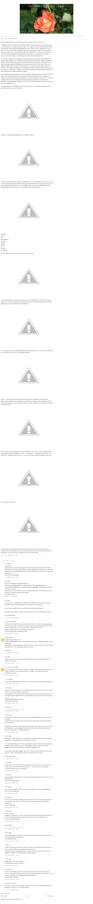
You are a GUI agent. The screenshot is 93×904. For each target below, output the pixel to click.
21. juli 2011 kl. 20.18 (12, 855)
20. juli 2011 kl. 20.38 (12, 821)
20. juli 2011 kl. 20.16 (12, 703)
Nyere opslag (4, 896)
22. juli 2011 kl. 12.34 (12, 889)
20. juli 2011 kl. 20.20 (12, 711)
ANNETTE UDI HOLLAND (46, 6)
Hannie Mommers (9, 621)
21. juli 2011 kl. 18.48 (12, 841)
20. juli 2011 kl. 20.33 (12, 770)
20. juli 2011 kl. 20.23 (12, 732)
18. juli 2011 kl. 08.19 (12, 577)
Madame (7, 825)
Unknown (7, 637)
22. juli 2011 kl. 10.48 (12, 865)
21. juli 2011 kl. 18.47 (12, 829)
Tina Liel (7, 679)
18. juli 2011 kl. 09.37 (12, 633)
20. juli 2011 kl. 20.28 (12, 758)
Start (27, 896)
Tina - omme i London (10, 667)
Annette (6, 687)
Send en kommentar (5, 893)
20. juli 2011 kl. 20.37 (12, 807)
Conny (6, 563)
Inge (6, 656)
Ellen (6, 581)
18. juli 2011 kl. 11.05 (12, 652)
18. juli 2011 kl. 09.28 (12, 617)
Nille (6, 600)
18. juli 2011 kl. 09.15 (12, 596)
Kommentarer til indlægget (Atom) (15, 899)
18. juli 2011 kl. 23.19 (12, 675)
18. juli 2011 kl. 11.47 (12, 663)
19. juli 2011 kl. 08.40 (12, 684)
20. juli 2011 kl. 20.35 (12, 783)
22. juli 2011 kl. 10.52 (12, 879)
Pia (5, 845)
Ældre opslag (50, 896)
